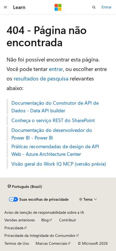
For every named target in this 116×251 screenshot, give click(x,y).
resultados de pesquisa (41, 78)
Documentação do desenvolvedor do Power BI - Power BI (51, 134)
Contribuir (67, 219)
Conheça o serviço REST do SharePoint (53, 120)
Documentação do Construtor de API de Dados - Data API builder (55, 107)
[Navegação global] (5, 7)
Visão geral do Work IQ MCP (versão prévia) (58, 163)
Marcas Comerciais (51, 243)
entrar (56, 68)
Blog (45, 219)
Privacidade (13, 227)
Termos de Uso (16, 243)
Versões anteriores (19, 219)
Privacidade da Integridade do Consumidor (40, 235)
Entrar (107, 7)
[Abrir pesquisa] (94, 7)
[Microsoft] (58, 7)
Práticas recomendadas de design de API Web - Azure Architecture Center (55, 150)
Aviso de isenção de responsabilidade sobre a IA (44, 212)
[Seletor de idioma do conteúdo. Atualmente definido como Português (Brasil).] (24, 186)
